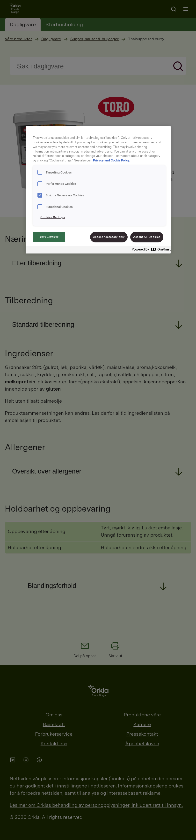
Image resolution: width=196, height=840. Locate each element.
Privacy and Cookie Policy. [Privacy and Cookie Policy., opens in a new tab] (111, 160)
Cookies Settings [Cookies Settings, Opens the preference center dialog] (52, 217)
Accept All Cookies (146, 237)
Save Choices (49, 236)
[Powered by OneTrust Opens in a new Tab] (149, 250)
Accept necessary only (109, 237)
